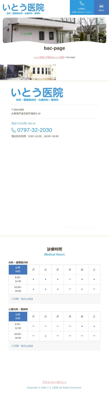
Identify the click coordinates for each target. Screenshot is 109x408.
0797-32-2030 (31, 130)
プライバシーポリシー (54, 382)
